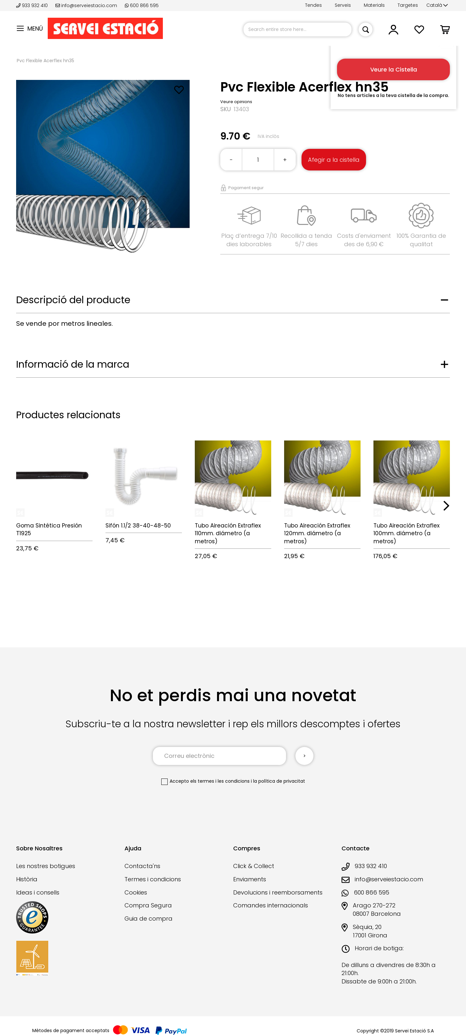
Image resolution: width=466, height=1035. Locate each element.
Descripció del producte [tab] (73, 300)
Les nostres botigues (45, 866)
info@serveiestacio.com (86, 5)
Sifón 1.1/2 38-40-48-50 (138, 525)
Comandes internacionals (270, 905)
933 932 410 (32, 5)
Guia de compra (148, 918)
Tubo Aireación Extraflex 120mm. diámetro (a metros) (317, 533)
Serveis (343, 5)
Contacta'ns (142, 866)
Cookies (135, 892)
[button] (437, 5)
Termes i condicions (152, 879)
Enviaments (249, 879)
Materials (374, 5)
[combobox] (297, 29)
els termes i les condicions (220, 781)
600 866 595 (142, 5)
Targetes (408, 5)
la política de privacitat (279, 781)
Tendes (313, 5)
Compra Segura (148, 905)
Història (26, 879)
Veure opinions (236, 102)
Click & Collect (253, 866)
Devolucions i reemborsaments (277, 892)
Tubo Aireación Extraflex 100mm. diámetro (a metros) (406, 533)
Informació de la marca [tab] (72, 364)
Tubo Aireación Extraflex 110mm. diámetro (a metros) (228, 533)
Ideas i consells (37, 892)
